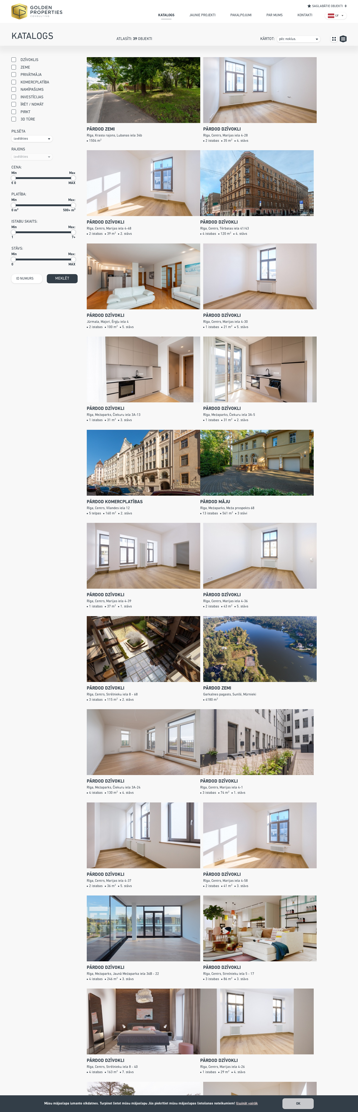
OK (298, 1103)
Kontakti (199, 1094)
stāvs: (17, 249)
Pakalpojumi (202, 1081)
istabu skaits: (24, 222)
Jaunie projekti (204, 1075)
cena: (16, 167)
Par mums (201, 1088)
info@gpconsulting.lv (136, 1088)
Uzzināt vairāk (247, 1103)
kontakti (304, 15)
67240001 (127, 1081)
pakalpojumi (241, 15)
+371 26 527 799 (141, 1075)
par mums (274, 15)
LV (336, 15)
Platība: (18, 194)
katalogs (166, 15)
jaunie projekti (202, 15)
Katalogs (199, 1069)
